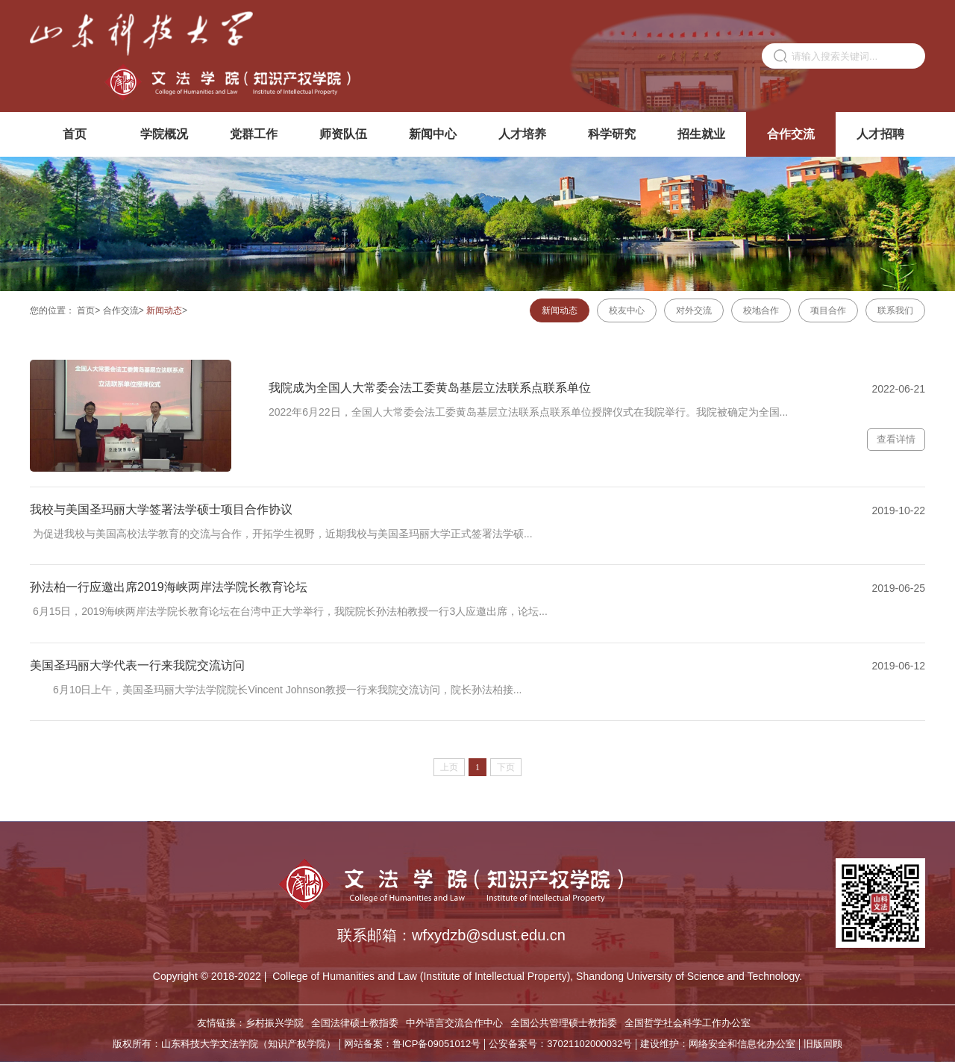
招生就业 (701, 134)
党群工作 (254, 134)
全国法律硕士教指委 (354, 1022)
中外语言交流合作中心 (454, 1022)
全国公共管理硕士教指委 (563, 1022)
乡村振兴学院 (274, 1022)
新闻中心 (433, 134)
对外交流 (694, 310)
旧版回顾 (823, 1043)
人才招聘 (880, 134)
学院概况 (164, 134)
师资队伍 (343, 134)
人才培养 (522, 134)
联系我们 (895, 310)
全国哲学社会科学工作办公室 (687, 1022)
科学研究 (612, 134)
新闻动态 (164, 310)
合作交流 (791, 134)
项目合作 (828, 310)
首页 (75, 134)
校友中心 (627, 310)
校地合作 (761, 310)
